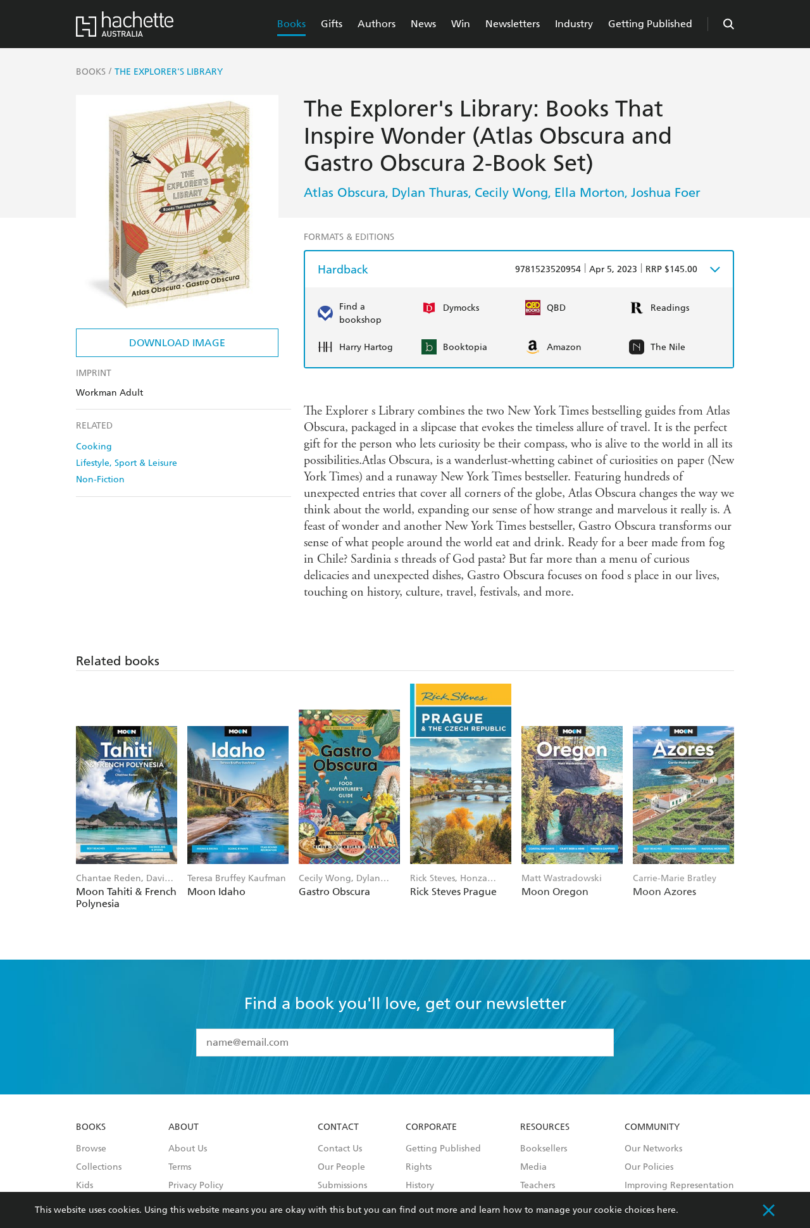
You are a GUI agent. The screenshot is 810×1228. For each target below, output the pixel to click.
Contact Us (340, 1148)
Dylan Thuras (430, 192)
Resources (545, 1127)
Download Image (177, 343)
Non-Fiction (100, 479)
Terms (179, 1167)
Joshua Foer (666, 192)
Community (652, 1127)
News (423, 24)
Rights (419, 1167)
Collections (99, 1167)
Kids (84, 1185)
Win (460, 24)
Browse (91, 1148)
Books (291, 24)
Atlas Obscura (344, 192)
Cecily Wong (511, 192)
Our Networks (653, 1148)
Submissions (342, 1185)
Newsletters (512, 24)
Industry (574, 24)
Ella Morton (589, 192)
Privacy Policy (195, 1185)
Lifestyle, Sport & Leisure (126, 463)
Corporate (431, 1127)
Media (533, 1167)
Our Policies (649, 1167)
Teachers (537, 1185)
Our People (341, 1167)
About (183, 1127)
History (420, 1185)
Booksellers (543, 1148)
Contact (338, 1127)
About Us (187, 1148)
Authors (377, 24)
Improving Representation (679, 1185)
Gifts (331, 24)
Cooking (94, 446)
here (666, 1210)
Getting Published (650, 24)
